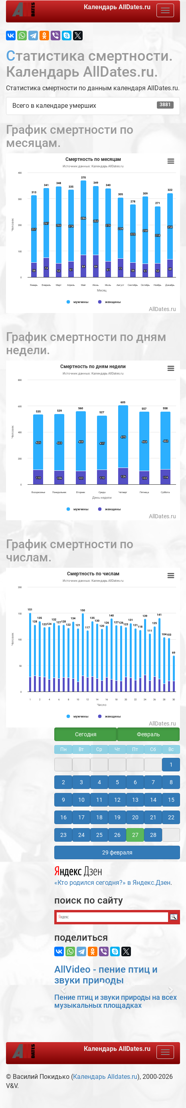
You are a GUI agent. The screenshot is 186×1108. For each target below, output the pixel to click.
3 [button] (81, 782)
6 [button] (135, 782)
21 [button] (153, 817)
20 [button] (135, 817)
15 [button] (171, 800)
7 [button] (153, 782)
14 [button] (153, 800)
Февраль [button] (148, 734)
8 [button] (171, 782)
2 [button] (63, 782)
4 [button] (99, 782)
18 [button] (99, 817)
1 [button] (171, 764)
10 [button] (81, 800)
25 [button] (99, 835)
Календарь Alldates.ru (105, 1076)
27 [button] (135, 835)
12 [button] (117, 800)
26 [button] (117, 835)
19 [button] (117, 817)
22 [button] (171, 817)
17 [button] (81, 817)
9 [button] (63, 800)
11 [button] (99, 800)
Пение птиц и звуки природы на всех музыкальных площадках (115, 1001)
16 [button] (63, 817)
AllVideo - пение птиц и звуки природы (106, 974)
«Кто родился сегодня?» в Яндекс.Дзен (112, 874)
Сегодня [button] (86, 734)
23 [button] (63, 835)
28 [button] (153, 835)
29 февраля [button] (117, 852)
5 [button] (117, 782)
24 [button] (81, 835)
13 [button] (135, 800)
